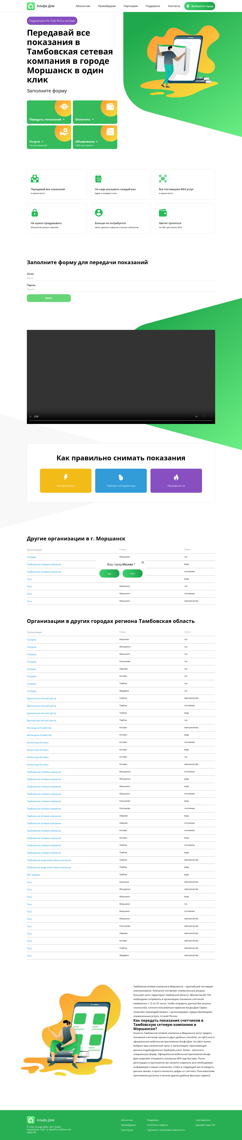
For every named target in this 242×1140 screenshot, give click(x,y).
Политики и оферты (157, 1124)
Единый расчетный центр (41, 698)
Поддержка (153, 6)
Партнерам (131, 6)
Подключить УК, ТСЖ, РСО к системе (52, 21)
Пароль (31, 285)
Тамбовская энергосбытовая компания (49, 860)
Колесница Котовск (38, 742)
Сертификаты (203, 1120)
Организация (34, 549)
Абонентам (83, 6)
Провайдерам (107, 6)
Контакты (174, 6)
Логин (30, 274)
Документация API (205, 1124)
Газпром (31, 557)
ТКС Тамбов (33, 874)
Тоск (29, 579)
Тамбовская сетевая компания (44, 564)
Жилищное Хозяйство (39, 727)
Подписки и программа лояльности (166, 1129)
